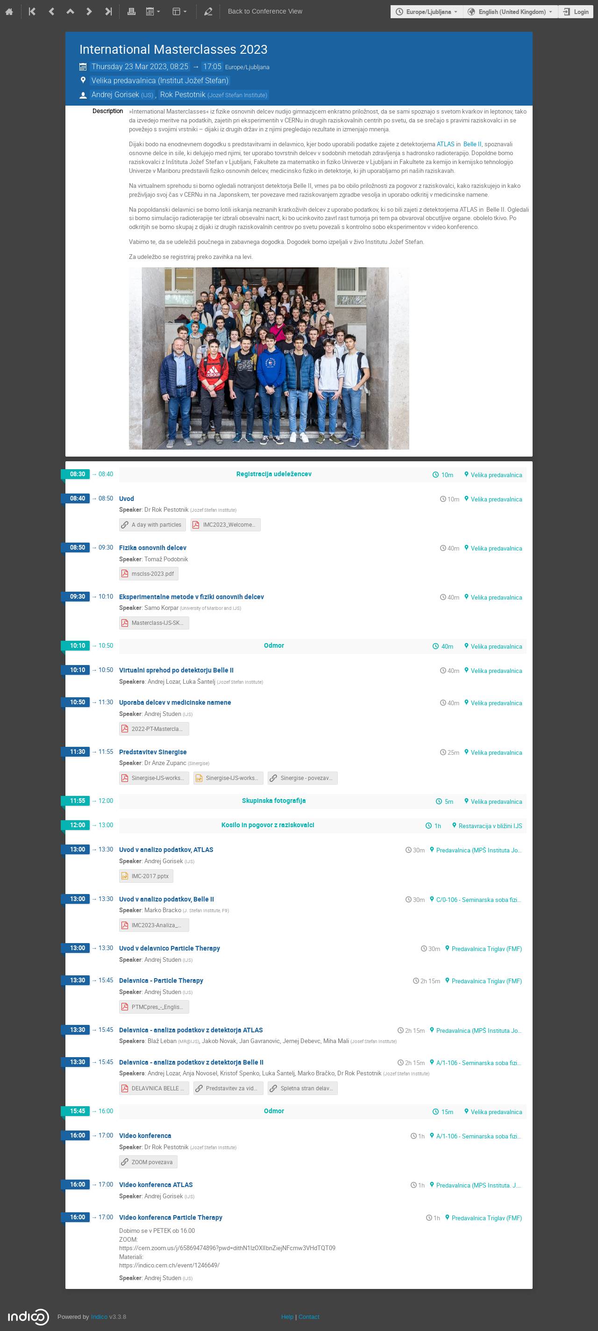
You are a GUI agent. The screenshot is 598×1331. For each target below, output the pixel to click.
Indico (99, 1317)
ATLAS (446, 144)
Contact (309, 1317)
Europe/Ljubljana (428, 11)
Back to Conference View (265, 11)
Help (287, 1317)
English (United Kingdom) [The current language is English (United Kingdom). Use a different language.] (512, 11)
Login (581, 11)
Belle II (472, 144)
